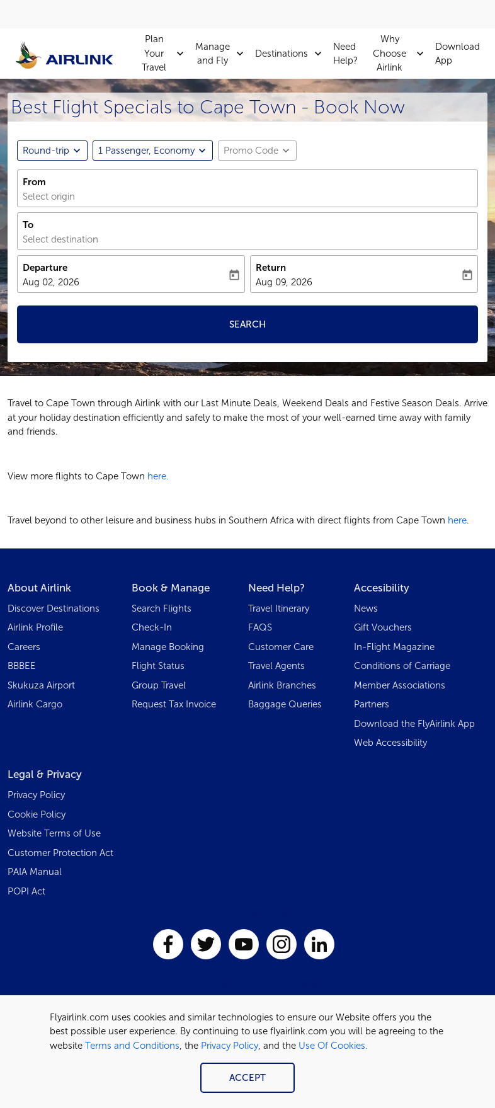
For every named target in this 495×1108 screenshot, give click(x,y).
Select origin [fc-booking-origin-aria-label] (49, 196)
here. (158, 476)
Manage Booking (168, 647)
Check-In (152, 627)
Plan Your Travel (166, 53)
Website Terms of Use (54, 833)
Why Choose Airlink (401, 53)
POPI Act (26, 891)
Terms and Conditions (132, 1045)
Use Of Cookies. (333, 1045)
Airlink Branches (282, 685)
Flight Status (158, 665)
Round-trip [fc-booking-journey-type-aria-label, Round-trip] (46, 150)
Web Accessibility (390, 742)
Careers (24, 647)
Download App (457, 54)
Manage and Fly (222, 53)
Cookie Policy (36, 814)
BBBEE (22, 665)
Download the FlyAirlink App (414, 723)
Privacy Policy (229, 1045)
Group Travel (159, 685)
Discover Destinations (54, 608)
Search (247, 324)
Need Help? (345, 54)
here (457, 520)
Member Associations (399, 685)
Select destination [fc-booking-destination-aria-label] (60, 239)
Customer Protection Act (60, 853)
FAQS (260, 627)
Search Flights (161, 608)
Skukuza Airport (41, 685)
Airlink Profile (35, 627)
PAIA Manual (35, 871)
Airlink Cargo (35, 704)
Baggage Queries (285, 704)
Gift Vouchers (383, 627)
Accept (247, 1077)
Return (271, 267)
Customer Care (281, 647)
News (366, 608)
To (28, 225)
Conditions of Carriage (402, 665)
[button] (153, 150)
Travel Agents (276, 665)
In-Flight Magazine (394, 647)
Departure (45, 267)
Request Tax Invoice (174, 704)
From (34, 182)
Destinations (291, 53)
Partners (371, 704)
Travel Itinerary (278, 608)
